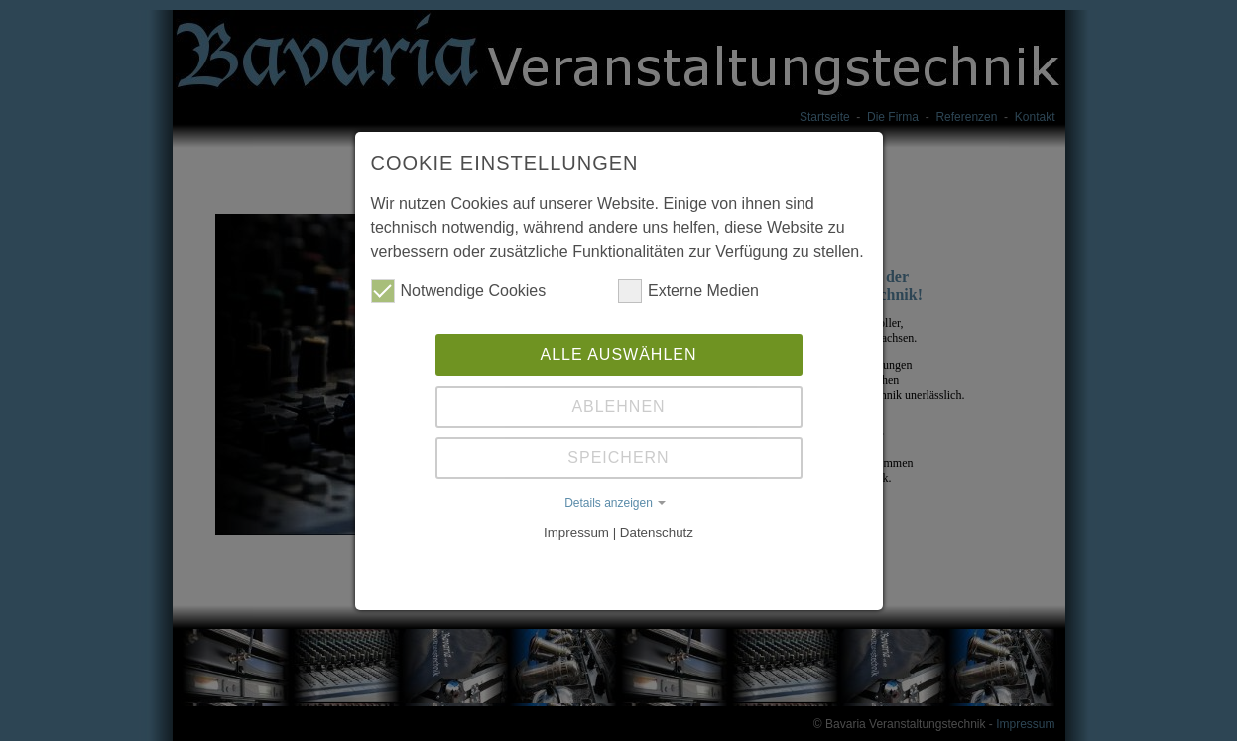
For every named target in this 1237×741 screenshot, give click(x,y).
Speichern (618, 457)
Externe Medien (688, 291)
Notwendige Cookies (459, 291)
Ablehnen (618, 406)
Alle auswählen (618, 354)
